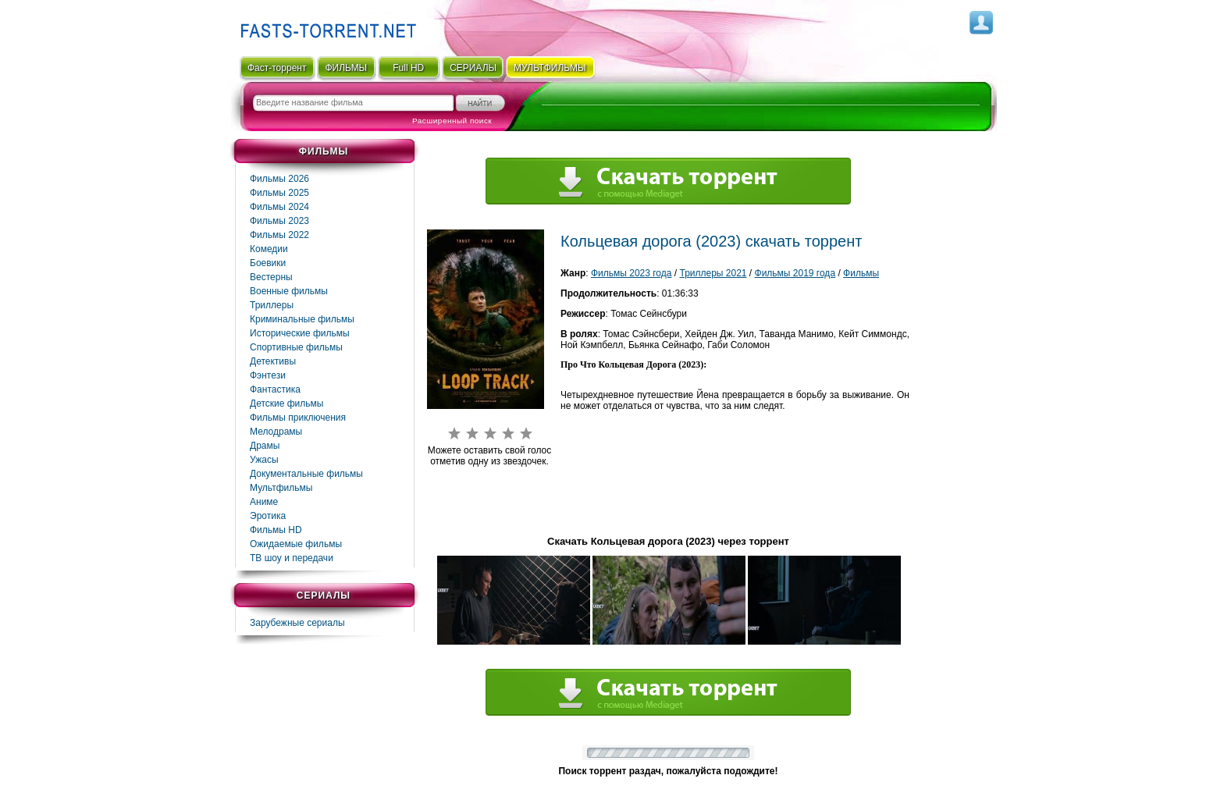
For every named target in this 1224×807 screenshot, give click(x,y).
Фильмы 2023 (279, 220)
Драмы (264, 445)
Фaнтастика (275, 389)
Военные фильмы (289, 291)
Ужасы (264, 459)
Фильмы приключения (298, 417)
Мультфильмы (281, 487)
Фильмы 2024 (279, 206)
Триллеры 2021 (712, 273)
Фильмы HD (276, 529)
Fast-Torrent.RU (324, 25)
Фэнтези (268, 375)
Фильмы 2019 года (795, 273)
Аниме (264, 501)
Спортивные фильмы (296, 347)
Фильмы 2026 (279, 178)
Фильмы (861, 273)
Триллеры (272, 305)
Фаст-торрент (276, 67)
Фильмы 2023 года (631, 273)
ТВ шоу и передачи (291, 558)
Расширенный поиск (452, 120)
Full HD (408, 67)
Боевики (268, 263)
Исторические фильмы (300, 333)
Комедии (269, 249)
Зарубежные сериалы (297, 622)
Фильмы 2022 (279, 234)
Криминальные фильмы (302, 319)
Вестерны (271, 277)
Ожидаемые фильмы (296, 544)
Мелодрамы (276, 431)
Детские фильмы (286, 403)
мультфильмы (550, 67)
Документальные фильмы (306, 473)
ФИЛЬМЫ (346, 67)
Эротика (268, 515)
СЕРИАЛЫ (473, 67)
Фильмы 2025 (279, 192)
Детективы (273, 361)
